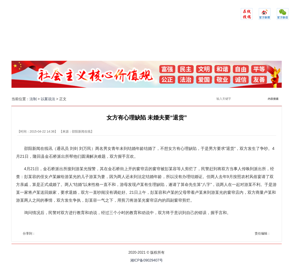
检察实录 (147, 43)
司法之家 (170, 43)
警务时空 (123, 43)
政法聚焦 (75, 43)
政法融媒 (241, 43)
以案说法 (217, 43)
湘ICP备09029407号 (146, 260)
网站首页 (52, 43)
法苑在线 (194, 43)
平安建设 (99, 43)
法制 (33, 99)
